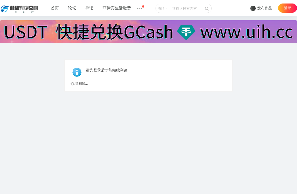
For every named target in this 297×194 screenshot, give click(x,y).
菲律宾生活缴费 (117, 8)
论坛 (72, 8)
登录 (287, 8)
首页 (55, 8)
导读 (89, 8)
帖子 (161, 8)
